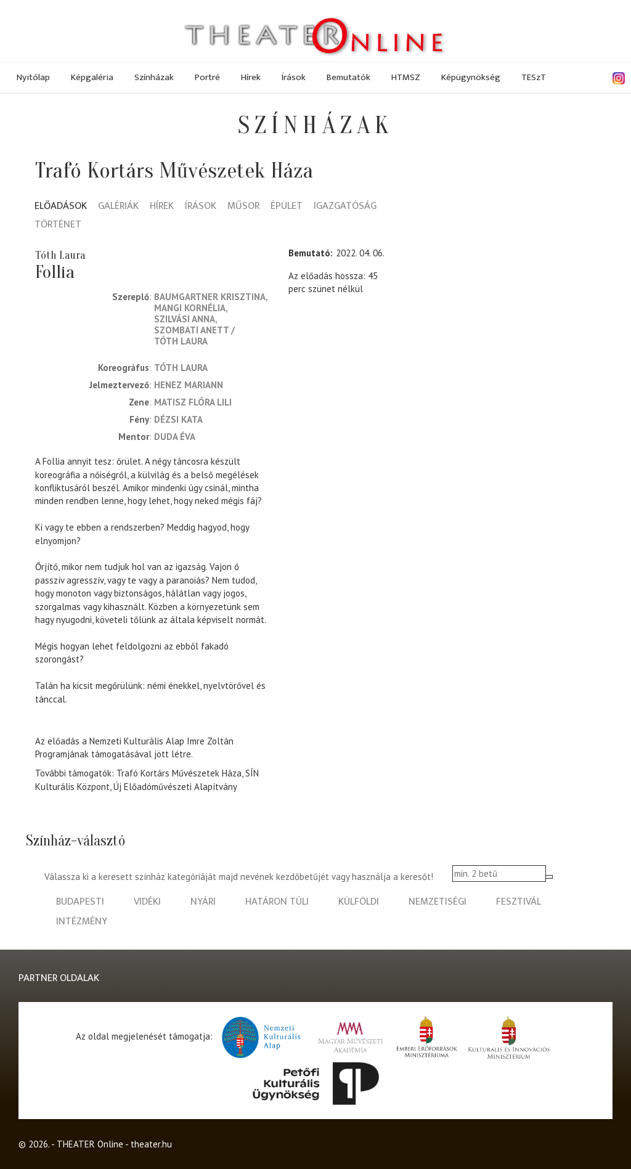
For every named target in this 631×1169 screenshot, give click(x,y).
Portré (207, 77)
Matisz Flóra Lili (193, 402)
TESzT (533, 77)
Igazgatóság (345, 206)
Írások (294, 77)
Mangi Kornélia (190, 308)
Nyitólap (33, 77)
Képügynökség (470, 77)
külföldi (358, 902)
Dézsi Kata (178, 419)
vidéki (147, 902)
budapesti (80, 902)
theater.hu (151, 1144)
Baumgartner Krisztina (210, 297)
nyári (203, 902)
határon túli (277, 902)
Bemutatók (348, 77)
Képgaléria (92, 77)
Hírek (251, 77)
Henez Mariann (188, 385)
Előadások (61, 206)
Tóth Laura (181, 341)
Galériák (118, 206)
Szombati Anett (191, 330)
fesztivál (518, 902)
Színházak (154, 77)
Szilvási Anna (184, 319)
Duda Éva (174, 436)
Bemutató (309, 253)
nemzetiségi (437, 902)
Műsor (243, 206)
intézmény (81, 921)
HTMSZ (405, 77)
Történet (58, 225)
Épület (287, 206)
